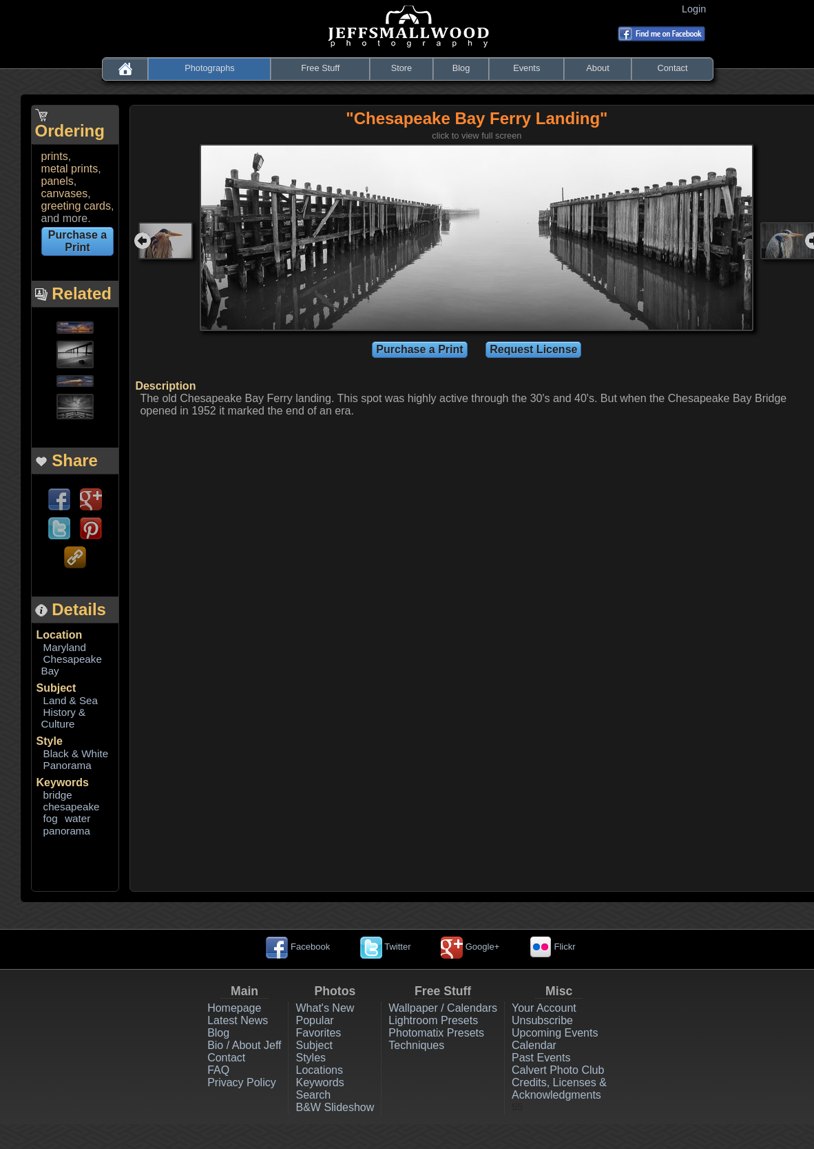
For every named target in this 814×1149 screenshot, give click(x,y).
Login (696, 8)
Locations (319, 1070)
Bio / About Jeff (244, 1045)
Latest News (237, 1020)
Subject (56, 688)
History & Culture (63, 718)
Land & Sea (70, 700)
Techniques (416, 1045)
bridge (57, 795)
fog (50, 818)
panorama (66, 831)
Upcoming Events (555, 1033)
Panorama (67, 765)
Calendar (534, 1045)
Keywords (62, 782)
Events (526, 68)
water (77, 818)
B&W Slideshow (334, 1107)
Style (49, 741)
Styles (310, 1057)
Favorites (318, 1033)
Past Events (541, 1057)
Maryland (64, 647)
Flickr (553, 946)
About (597, 68)
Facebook (298, 946)
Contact (672, 68)
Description (165, 386)
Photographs (210, 68)
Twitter (385, 946)
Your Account (544, 1008)
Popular (314, 1020)
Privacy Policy (241, 1082)
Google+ (470, 946)
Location (59, 635)
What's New (324, 1008)
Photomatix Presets (436, 1033)
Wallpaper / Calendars (442, 1008)
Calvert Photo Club (558, 1070)
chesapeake (71, 806)
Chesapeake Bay (71, 665)
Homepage (234, 1008)
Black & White (76, 753)
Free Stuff (320, 68)
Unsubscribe (542, 1020)
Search (313, 1095)
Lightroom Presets (433, 1020)
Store (402, 68)
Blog (461, 68)
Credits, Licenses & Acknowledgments (559, 1089)
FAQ (218, 1070)
